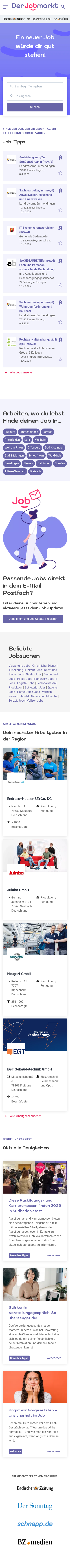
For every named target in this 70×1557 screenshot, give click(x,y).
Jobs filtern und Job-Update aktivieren (33, 619)
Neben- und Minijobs (44, 696)
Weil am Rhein (14, 447)
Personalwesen (46, 683)
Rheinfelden (12, 439)
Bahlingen (44, 463)
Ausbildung (16, 670)
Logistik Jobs (25, 683)
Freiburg (10, 432)
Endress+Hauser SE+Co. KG (29, 798)
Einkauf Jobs (34, 670)
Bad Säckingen (14, 455)
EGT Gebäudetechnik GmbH (29, 1069)
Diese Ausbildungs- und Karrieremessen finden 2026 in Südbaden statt (35, 1205)
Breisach (35, 471)
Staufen (60, 463)
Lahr (27, 439)
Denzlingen (12, 463)
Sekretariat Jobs (35, 687)
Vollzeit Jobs (35, 700)
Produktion (16, 687)
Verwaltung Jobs (19, 665)
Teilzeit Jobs (17, 700)
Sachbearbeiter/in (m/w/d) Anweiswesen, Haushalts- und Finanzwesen (36, 195)
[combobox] (35, 86)
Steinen (28, 463)
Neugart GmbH (19, 974)
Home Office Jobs (28, 692)
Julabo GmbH (18, 890)
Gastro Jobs (33, 674)
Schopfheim (36, 455)
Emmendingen (29, 432)
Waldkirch (54, 455)
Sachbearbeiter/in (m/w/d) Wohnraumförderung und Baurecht (36, 307)
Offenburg (33, 447)
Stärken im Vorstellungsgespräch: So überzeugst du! (33, 1312)
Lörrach (47, 432)
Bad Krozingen (54, 447)
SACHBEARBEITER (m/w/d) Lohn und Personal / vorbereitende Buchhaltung (37, 265)
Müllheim (41, 439)
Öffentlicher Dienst (44, 665)
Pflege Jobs (24, 679)
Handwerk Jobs (44, 679)
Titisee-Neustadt (15, 471)
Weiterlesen (54, 1255)
